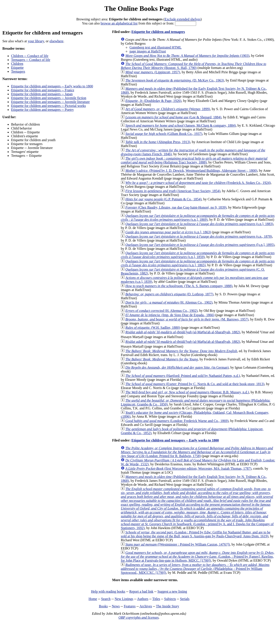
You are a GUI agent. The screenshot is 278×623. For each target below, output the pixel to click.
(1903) (187, 55)
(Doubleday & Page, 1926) (153, 101)
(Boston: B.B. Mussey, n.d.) (187, 392)
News (116, 606)
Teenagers (18, 71)
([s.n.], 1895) (199, 245)
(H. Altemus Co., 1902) (168, 302)
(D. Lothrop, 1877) (169, 294)
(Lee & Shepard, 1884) (173, 117)
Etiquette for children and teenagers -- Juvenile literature (50, 102)
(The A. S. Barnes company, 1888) (178, 286)
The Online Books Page (139, 8)
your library (36, 41)
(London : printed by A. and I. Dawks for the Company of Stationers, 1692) (197, 508)
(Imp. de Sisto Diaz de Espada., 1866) (169, 315)
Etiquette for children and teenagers (158, 32)
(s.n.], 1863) (168, 232)
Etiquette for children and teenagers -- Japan (42, 94)
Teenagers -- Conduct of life (30, 60)
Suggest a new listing (172, 591)
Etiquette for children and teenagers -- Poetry (42, 109)
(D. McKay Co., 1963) (174, 80)
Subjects (170, 599)
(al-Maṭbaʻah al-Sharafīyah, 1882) (182, 332)
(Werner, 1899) (167, 109)
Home (93, 599)
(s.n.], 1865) (198, 263)
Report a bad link (141, 591)
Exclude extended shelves (182, 19)
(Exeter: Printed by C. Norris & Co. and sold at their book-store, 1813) (194, 384)
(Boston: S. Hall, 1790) (193, 66)
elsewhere (56, 41)
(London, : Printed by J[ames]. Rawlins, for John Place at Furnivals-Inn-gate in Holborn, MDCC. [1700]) (197, 556)
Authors (142, 599)
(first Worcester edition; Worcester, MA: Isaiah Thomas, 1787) (188, 468)
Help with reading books (108, 591)
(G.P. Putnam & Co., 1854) (163, 199)
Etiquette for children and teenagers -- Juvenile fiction (48, 98)
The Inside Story (167, 606)
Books (103, 606)
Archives (145, 606)
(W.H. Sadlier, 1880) (152, 327)
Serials (185, 599)
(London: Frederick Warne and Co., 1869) (176, 421)
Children (17, 63)
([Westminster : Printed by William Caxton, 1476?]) (177, 544)
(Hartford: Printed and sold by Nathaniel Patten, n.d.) (182, 376)
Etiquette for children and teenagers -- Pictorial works (48, 106)
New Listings (124, 599)
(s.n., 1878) (198, 236)
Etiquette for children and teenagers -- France (42, 90)
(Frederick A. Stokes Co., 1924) (198, 183)
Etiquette (17, 67)
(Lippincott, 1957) (152, 72)
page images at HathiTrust (147, 51)
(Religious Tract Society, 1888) (194, 160)
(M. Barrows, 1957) (186, 319)
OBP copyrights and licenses (138, 617)
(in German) (177, 367)
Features (130, 606)
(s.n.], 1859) (198, 255)
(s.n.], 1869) (198, 217)
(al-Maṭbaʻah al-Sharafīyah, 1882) (182, 341)
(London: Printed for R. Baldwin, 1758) (197, 452)
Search (106, 599)
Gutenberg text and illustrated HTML (155, 47)
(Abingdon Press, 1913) (157, 142)
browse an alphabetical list (119, 23)
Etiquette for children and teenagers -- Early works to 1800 (52, 86)
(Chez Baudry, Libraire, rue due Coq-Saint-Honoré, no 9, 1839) (175, 207)
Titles (156, 599)
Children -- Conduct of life (29, 56)
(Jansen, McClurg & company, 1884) (180, 125)
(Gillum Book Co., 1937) (163, 134)
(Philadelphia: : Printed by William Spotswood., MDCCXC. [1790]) (195, 568)
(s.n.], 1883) (199, 224)
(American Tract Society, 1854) (172, 191)
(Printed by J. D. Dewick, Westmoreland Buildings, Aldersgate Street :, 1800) (191, 170)
